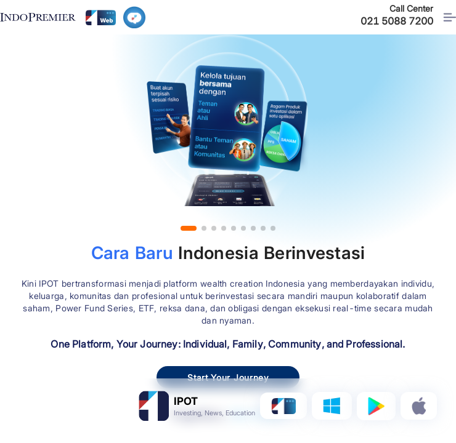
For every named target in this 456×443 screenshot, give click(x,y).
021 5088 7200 (396, 21)
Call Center (411, 8)
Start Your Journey (228, 377)
